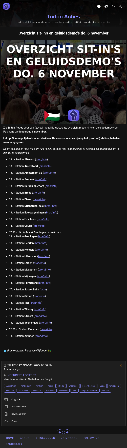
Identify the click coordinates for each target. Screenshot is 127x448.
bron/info (41, 159)
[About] (99, 6)
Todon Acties (63, 17)
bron (43, 289)
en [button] (113, 6)
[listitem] (63, 399)
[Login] (120, 6)
